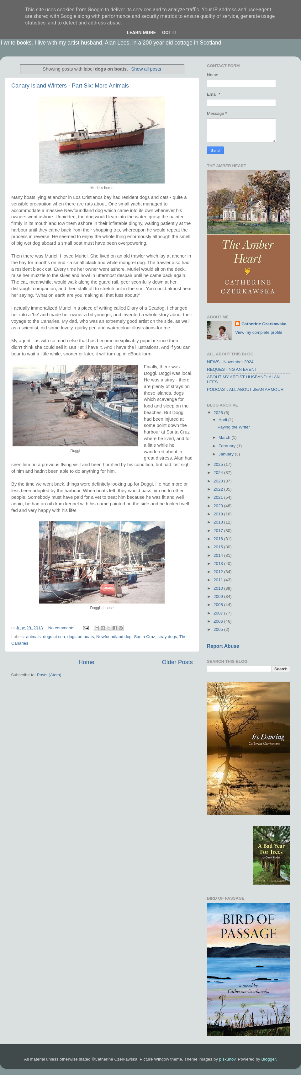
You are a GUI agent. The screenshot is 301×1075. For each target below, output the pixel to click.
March (225, 437)
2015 (219, 547)
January (227, 454)
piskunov (227, 1059)
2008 (219, 604)
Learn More (141, 32)
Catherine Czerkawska (263, 324)
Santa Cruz (144, 636)
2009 (219, 596)
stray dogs (167, 636)
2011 (219, 579)
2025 (219, 464)
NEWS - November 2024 (230, 361)
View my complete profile (258, 332)
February (228, 446)
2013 (219, 563)
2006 (219, 621)
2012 (219, 571)
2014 (219, 555)
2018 (219, 522)
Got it (169, 32)
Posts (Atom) (49, 675)
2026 (219, 412)
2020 (219, 505)
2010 (219, 588)
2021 (219, 497)
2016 (219, 538)
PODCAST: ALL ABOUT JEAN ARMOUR (245, 389)
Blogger (268, 1059)
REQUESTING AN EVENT (232, 369)
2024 (219, 472)
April (223, 420)
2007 (219, 613)
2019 (219, 514)
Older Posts (177, 662)
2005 (219, 629)
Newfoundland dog (114, 636)
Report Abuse (223, 646)
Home (86, 662)
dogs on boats (80, 636)
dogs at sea (54, 636)
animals (33, 636)
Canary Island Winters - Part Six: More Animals (70, 85)
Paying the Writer (234, 427)
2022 (219, 489)
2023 (219, 481)
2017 (219, 530)
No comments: (62, 627)
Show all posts (146, 69)
